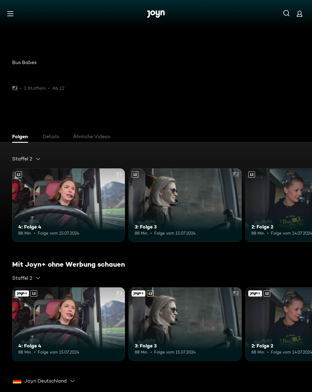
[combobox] (26, 159)
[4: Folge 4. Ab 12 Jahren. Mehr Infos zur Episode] (68, 205)
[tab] (21, 137)
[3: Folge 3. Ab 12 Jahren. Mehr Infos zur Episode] (185, 205)
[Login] (299, 13)
